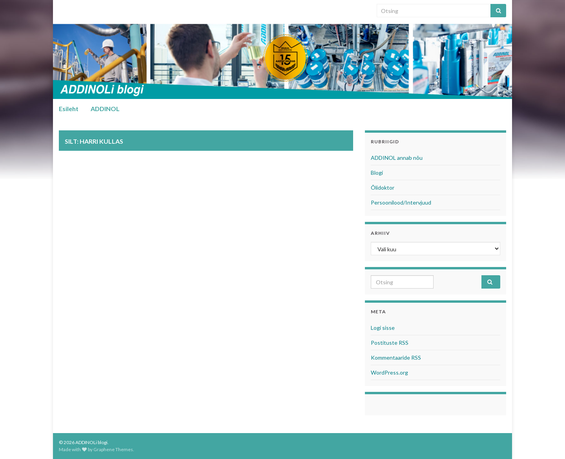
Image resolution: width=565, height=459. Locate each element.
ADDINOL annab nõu (397, 157)
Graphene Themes (113, 449)
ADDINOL (105, 108)
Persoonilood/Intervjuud (401, 202)
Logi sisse (383, 327)
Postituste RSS (389, 342)
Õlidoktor (382, 187)
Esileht (68, 108)
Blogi (377, 172)
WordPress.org (389, 372)
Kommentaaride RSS (396, 357)
